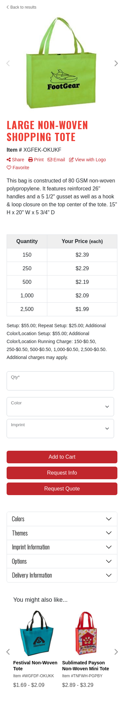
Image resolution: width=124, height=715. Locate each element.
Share (15, 159)
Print (36, 159)
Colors (18, 518)
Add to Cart (62, 457)
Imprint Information (31, 546)
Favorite (18, 167)
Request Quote (62, 488)
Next (115, 63)
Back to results (21, 7)
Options (19, 561)
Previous (8, 63)
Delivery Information (32, 575)
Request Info (62, 473)
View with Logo (87, 159)
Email (56, 159)
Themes (20, 533)
